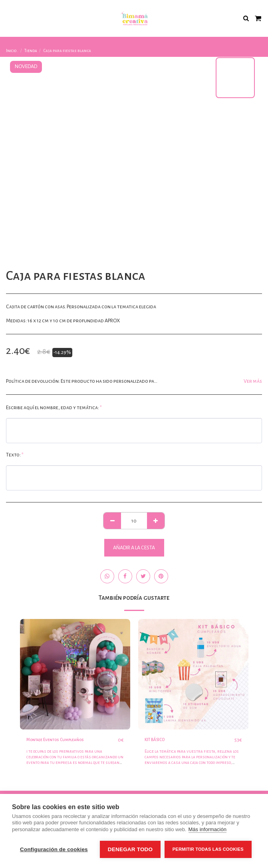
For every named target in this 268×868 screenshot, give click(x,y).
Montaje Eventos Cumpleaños (55, 739)
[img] (75, 674)
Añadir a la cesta (134, 548)
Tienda (30, 50)
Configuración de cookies (54, 849)
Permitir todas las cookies (208, 849)
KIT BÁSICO (155, 739)
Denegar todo (130, 849)
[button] (9, 18)
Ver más (253, 381)
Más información (207, 829)
